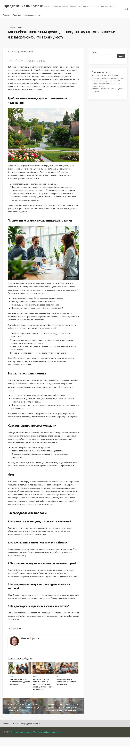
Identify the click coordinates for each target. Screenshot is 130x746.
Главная (6, 15)
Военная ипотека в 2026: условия (105, 76)
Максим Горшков (27, 52)
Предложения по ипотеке (22, 740)
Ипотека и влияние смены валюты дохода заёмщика (20, 690)
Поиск (94, 53)
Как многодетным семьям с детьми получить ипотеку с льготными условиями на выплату (43, 692)
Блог (20, 27)
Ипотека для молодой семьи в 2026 (106, 84)
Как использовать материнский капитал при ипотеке (66, 690)
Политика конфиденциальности (26, 15)
